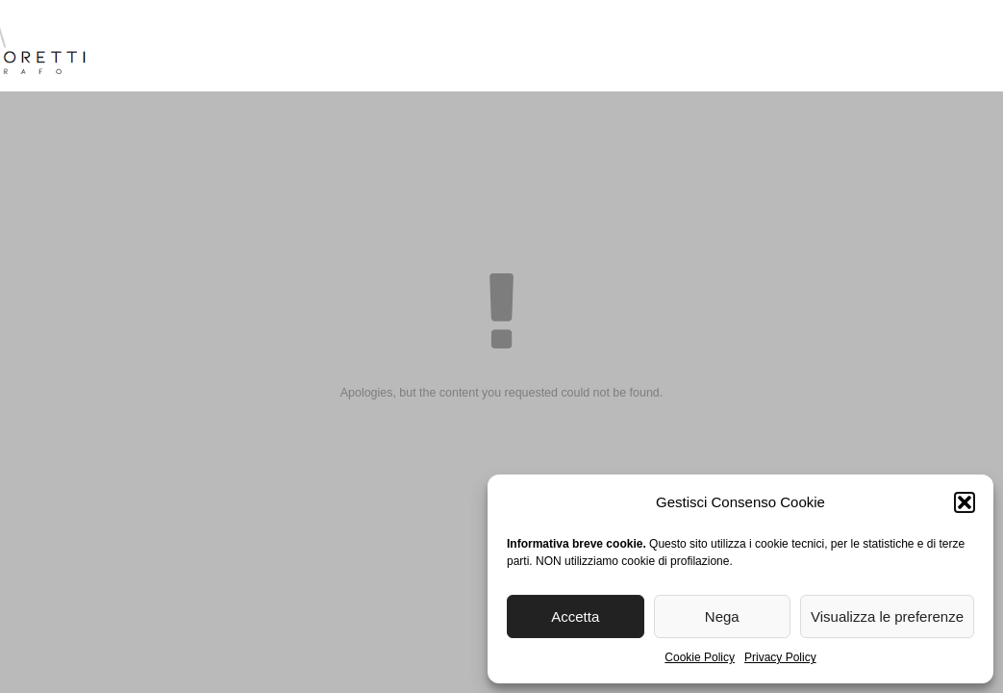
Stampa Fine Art (712, 47)
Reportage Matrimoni (397, 47)
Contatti (908, 47)
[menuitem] (985, 53)
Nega (722, 616)
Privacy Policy (780, 657)
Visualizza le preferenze (887, 616)
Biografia (237, 47)
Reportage (562, 47)
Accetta (575, 616)
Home (148, 47)
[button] (964, 502)
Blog (826, 47)
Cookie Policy (699, 657)
